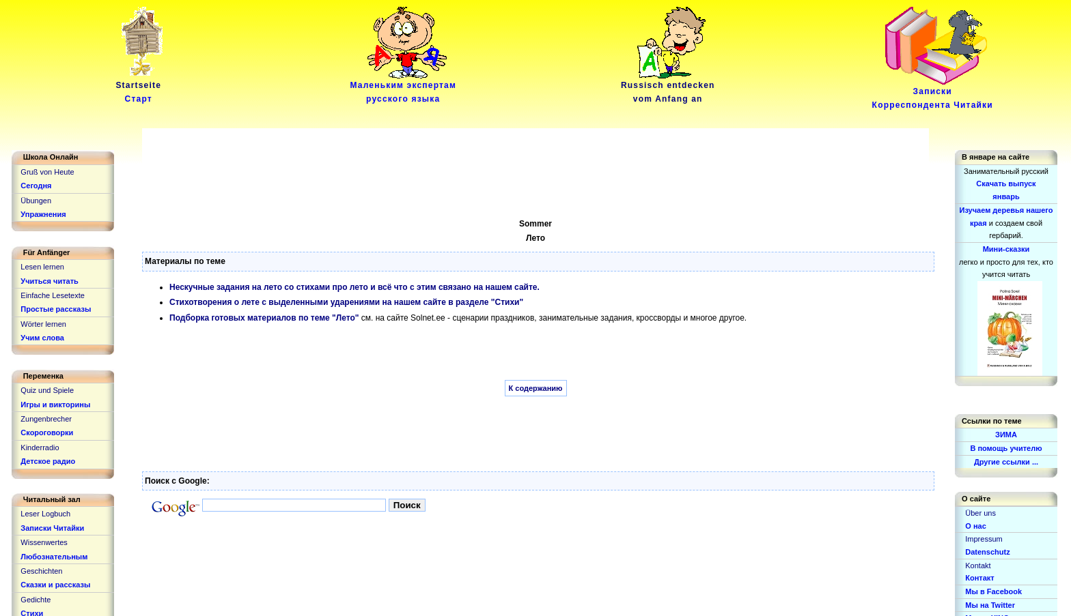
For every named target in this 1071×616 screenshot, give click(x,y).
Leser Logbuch (45, 514)
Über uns (980, 513)
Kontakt (977, 565)
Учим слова (42, 338)
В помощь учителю (1006, 448)
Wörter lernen (43, 324)
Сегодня (35, 185)
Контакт (979, 578)
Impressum (983, 539)
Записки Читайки (52, 528)
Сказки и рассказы (55, 585)
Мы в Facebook (993, 591)
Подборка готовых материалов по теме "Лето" (264, 318)
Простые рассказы (55, 309)
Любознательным (53, 557)
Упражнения (43, 214)
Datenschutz (987, 552)
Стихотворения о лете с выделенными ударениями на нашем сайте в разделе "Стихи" (346, 302)
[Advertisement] (473, 159)
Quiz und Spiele (47, 390)
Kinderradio (39, 447)
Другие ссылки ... (1006, 462)
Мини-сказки (1006, 249)
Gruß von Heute (47, 172)
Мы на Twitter (990, 605)
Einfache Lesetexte (52, 295)
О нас (975, 526)
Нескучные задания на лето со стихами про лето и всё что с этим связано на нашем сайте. (354, 287)
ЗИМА (1006, 434)
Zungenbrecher (46, 419)
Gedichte (35, 600)
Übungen (35, 200)
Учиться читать (49, 281)
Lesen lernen (42, 267)
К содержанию (536, 388)
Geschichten (41, 571)
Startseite (140, 87)
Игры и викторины (55, 404)
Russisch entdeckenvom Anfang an (668, 87)
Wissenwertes (43, 542)
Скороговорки (46, 432)
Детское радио (47, 461)
